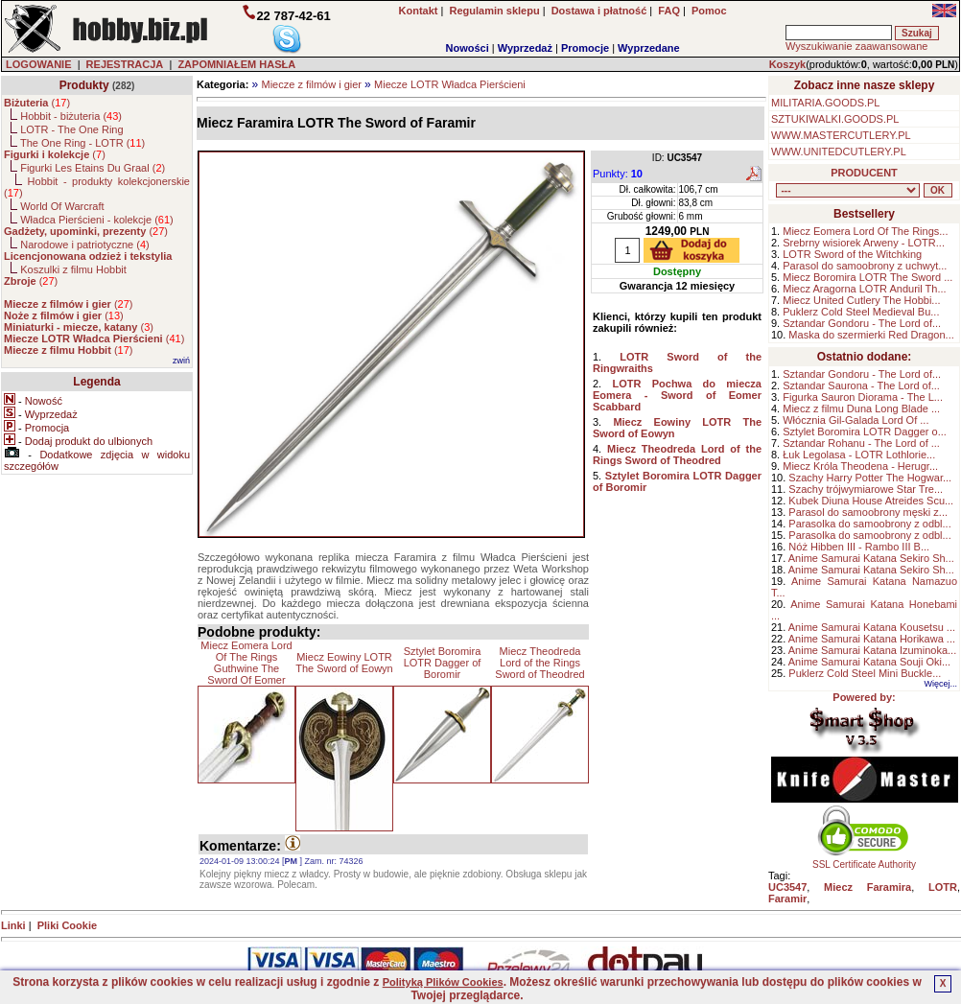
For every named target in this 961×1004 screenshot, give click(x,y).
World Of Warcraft (62, 206)
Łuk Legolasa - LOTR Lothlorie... (859, 454)
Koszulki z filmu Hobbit (73, 269)
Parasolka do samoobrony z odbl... (869, 523)
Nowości (467, 48)
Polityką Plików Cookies (443, 982)
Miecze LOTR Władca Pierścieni (450, 84)
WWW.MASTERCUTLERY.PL (841, 135)
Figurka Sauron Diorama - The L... (863, 397)
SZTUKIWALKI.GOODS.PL (835, 119)
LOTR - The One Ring (71, 129)
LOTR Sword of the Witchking (852, 254)
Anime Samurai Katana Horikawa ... (871, 638)
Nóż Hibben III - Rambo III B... (858, 546)
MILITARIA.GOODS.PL (825, 102)
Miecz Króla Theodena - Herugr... (860, 466)
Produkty (84, 85)
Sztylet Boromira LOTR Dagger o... (865, 431)
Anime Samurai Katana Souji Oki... (869, 661)
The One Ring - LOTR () (82, 143)
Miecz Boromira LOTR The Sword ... (867, 277)
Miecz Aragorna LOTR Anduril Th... (864, 288)
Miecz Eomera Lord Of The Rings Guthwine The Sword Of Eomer (246, 663)
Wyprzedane (649, 48)
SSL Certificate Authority (864, 860)
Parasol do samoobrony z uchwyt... (865, 265)
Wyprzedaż (525, 48)
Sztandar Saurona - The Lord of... (861, 385)
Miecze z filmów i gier (311, 84)
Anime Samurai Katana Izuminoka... (872, 650)
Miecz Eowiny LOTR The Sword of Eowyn (344, 662)
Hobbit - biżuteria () (71, 116)
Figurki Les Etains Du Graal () (92, 168)
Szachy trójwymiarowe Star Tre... (865, 489)
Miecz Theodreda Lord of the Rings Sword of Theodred (539, 662)
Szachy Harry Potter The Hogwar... (869, 477)
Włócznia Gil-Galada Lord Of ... (855, 420)
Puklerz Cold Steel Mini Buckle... (864, 673)
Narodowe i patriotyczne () (85, 244)
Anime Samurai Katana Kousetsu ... (871, 627)
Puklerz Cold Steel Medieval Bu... (861, 311)
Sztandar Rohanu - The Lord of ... (861, 443)
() (37, 102)
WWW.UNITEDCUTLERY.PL (838, 151)
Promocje (585, 48)
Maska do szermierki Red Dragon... (870, 334)
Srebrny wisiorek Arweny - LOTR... (864, 242)
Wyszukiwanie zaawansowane (856, 46)
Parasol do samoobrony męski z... (868, 512)
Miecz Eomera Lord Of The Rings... (865, 231)
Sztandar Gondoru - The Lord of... (862, 323)
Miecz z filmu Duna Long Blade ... (861, 408)
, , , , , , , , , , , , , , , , (848, 190)
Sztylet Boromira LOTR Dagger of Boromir (442, 662)
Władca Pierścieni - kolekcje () (97, 219)
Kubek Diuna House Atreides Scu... (870, 500)
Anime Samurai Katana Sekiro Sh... (871, 558)
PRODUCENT (864, 172)
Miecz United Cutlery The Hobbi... (861, 300)
